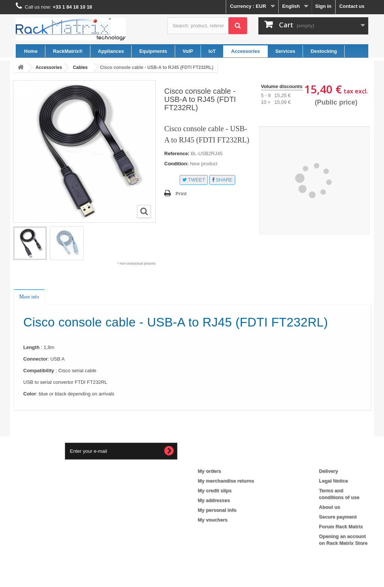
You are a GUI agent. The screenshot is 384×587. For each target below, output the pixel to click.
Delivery (328, 471)
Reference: (176, 153)
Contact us (351, 6)
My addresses (214, 500)
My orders (209, 471)
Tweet (193, 180)
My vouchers (212, 520)
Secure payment (337, 517)
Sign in (323, 6)
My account (217, 458)
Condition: (176, 163)
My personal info (217, 510)
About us (329, 507)
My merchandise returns (226, 481)
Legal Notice (333, 481)
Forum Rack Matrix (341, 526)
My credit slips (214, 490)
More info (29, 296)
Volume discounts (282, 86)
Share (222, 180)
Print (181, 193)
